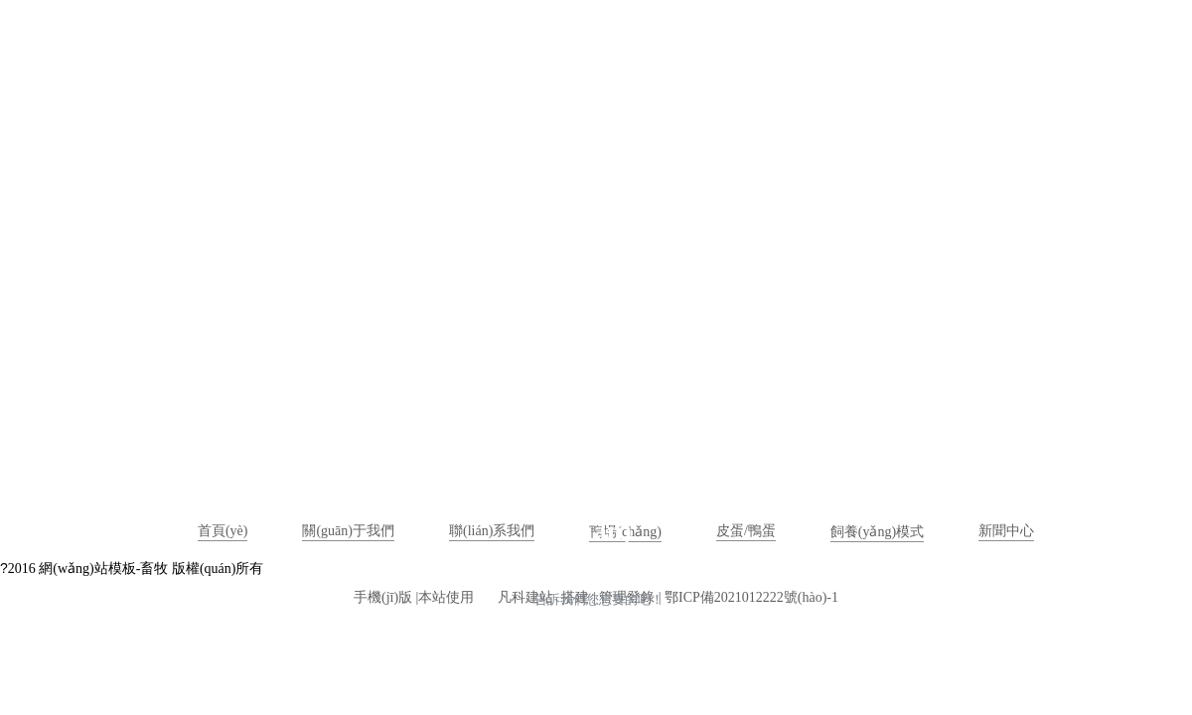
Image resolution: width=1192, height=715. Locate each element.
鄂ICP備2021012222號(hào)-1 (751, 597)
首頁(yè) (223, 530)
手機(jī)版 (383, 597)
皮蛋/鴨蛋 (746, 530)
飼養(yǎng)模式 (877, 531)
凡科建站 (513, 597)
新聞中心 (1006, 530)
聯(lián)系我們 (491, 530)
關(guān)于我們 (348, 530)
